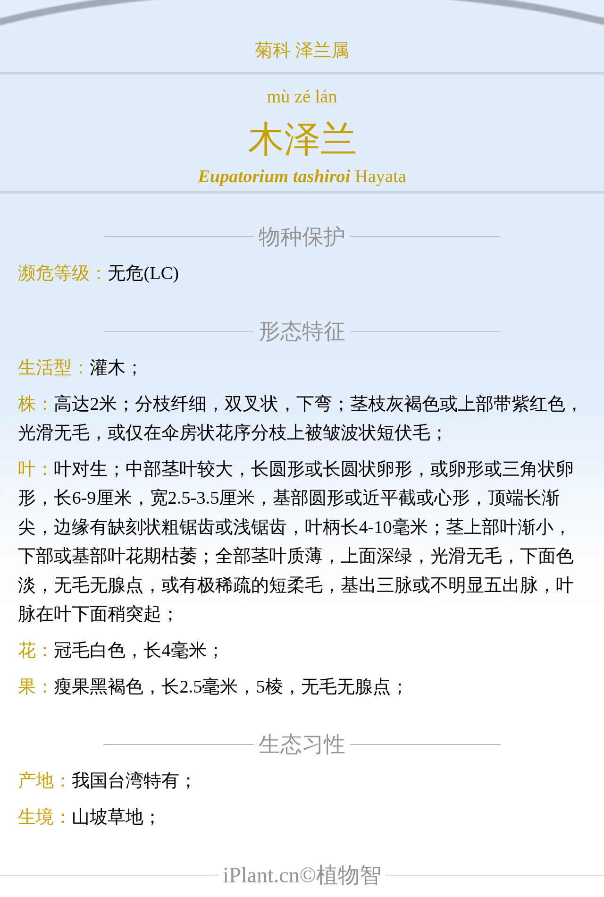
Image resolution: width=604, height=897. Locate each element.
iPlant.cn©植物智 (302, 875)
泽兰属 (322, 50)
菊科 (273, 50)
